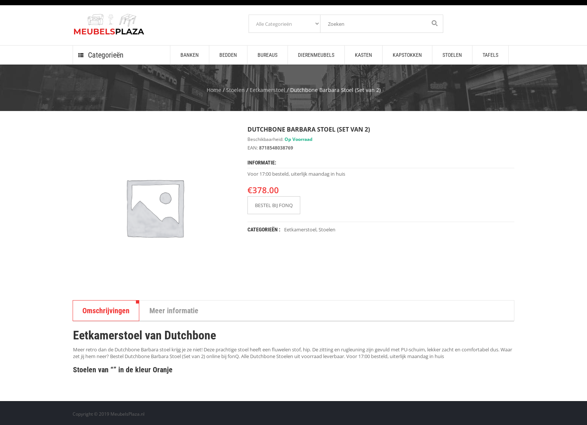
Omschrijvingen (106, 310)
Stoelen (235, 89)
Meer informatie (173, 310)
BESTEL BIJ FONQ (274, 205)
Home (214, 89)
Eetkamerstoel (267, 89)
